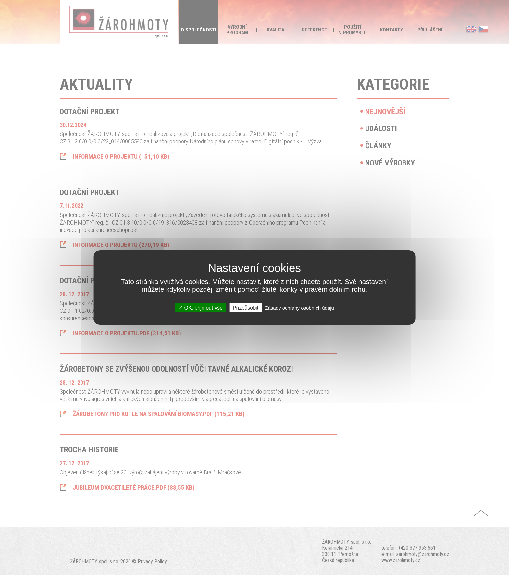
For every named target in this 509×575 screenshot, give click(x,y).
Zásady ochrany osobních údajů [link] (299, 308)
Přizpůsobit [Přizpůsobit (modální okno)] (245, 308)
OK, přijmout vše (201, 308)
